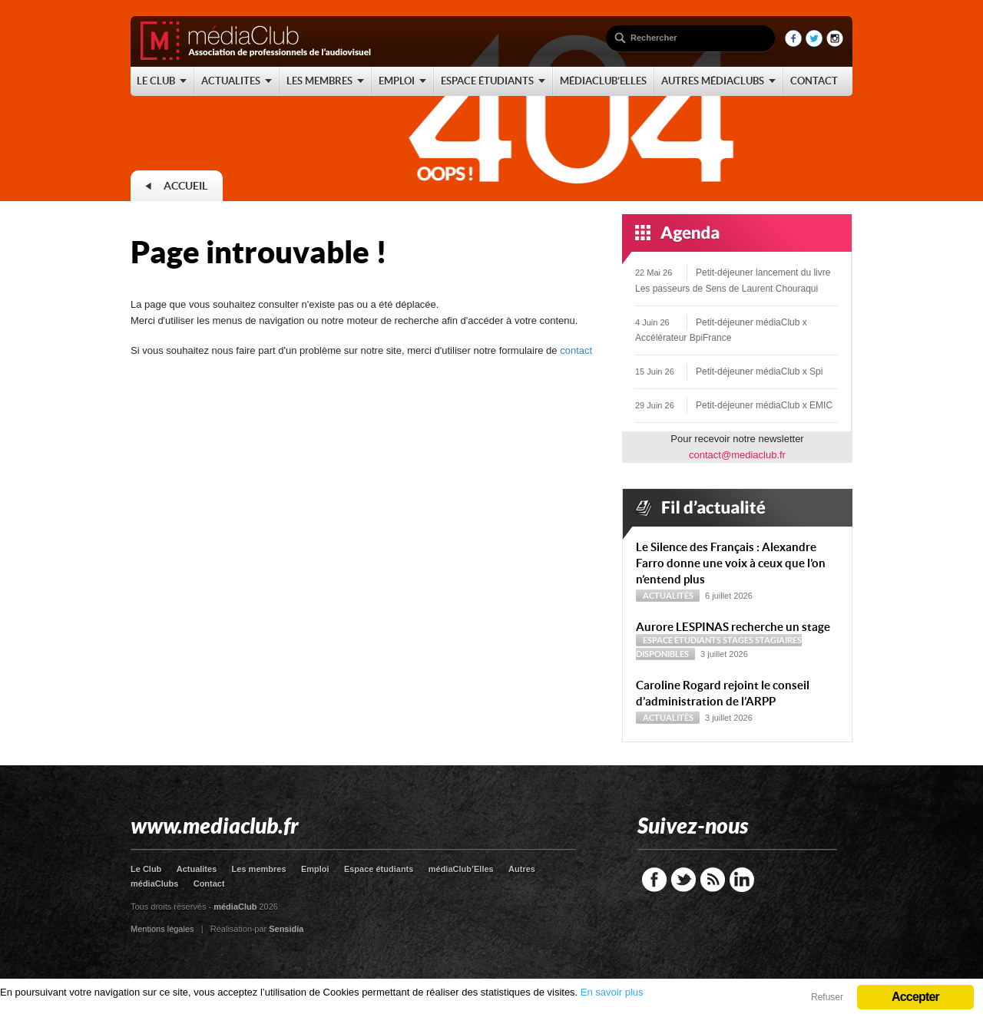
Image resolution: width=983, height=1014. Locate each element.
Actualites (197, 869)
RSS (712, 879)
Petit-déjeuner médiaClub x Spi (759, 371)
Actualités (668, 595)
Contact (209, 883)
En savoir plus (612, 992)
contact (576, 350)
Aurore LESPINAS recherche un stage (733, 626)
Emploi (315, 869)
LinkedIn (742, 879)
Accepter (915, 996)
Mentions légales (162, 928)
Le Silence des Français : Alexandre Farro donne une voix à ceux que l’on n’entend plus (731, 563)
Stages (738, 640)
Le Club (146, 869)
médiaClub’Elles (461, 869)
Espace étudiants (682, 640)
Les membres (259, 869)
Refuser (827, 997)
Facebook (654, 879)
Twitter (683, 879)
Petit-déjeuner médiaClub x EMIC (764, 405)
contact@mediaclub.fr (737, 455)
